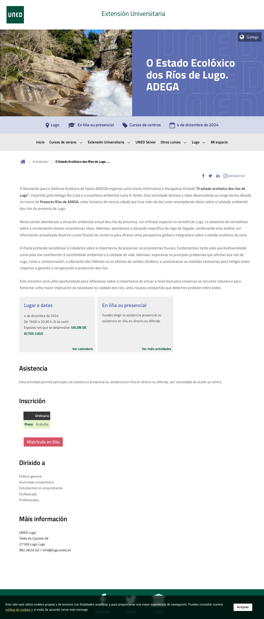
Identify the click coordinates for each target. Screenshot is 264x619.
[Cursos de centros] (141, 126)
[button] (203, 176)
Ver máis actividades (156, 348)
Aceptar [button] (243, 609)
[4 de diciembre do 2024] (194, 126)
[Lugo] (52, 126)
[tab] (132, 15)
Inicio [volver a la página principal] (23, 162)
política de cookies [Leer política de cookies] (17, 611)
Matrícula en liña (43, 441)
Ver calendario (82, 348)
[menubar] (132, 142)
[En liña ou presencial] (91, 126)
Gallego (253, 37)
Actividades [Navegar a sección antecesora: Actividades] (40, 161)
